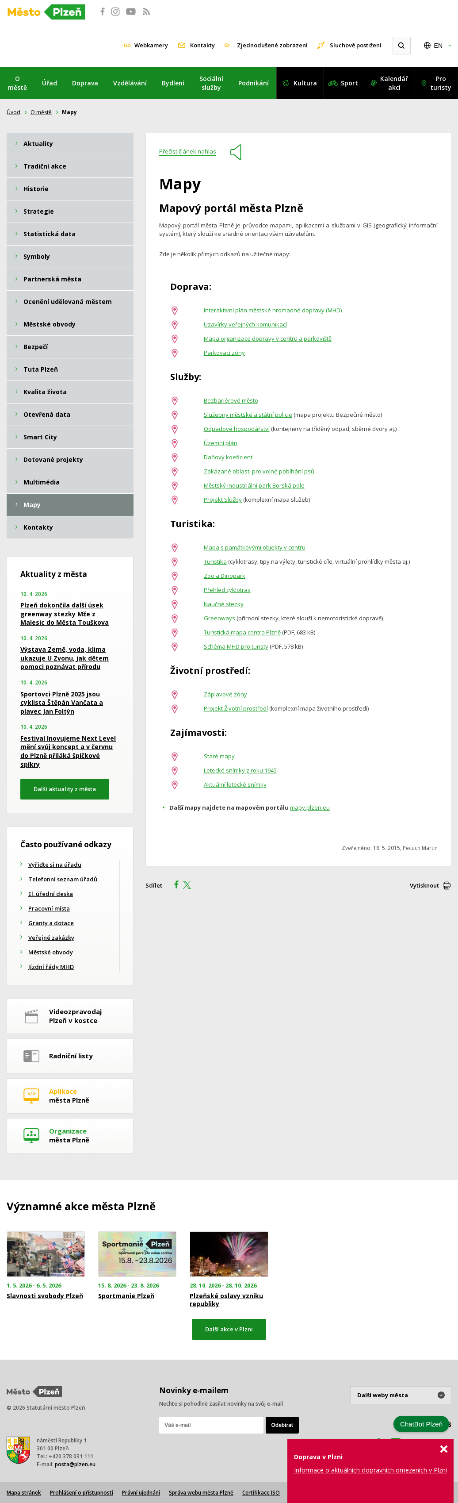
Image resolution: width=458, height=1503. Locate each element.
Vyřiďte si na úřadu (54, 865)
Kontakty (202, 45)
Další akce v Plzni (229, 1329)
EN (438, 45)
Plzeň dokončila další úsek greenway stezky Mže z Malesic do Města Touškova (64, 614)
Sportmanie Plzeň (126, 1296)
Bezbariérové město (231, 400)
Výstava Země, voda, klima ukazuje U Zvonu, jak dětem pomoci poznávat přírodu (64, 658)
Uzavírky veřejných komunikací (245, 324)
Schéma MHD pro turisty (236, 646)
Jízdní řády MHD (51, 967)
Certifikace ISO (261, 1492)
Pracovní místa (49, 908)
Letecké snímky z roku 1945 (240, 770)
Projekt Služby (223, 500)
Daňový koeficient (228, 457)
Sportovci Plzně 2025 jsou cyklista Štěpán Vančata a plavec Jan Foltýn (61, 702)
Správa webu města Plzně (201, 1492)
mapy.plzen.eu (310, 807)
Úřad (49, 83)
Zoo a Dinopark (224, 576)
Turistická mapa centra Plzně (242, 632)
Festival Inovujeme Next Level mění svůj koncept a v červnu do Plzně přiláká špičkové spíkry (68, 751)
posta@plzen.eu (75, 1464)
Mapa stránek (24, 1492)
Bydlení (173, 83)
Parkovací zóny (224, 353)
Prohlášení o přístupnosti (81, 1492)
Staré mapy (219, 756)
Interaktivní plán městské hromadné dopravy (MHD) (273, 310)
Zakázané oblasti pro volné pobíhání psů (259, 471)
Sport (349, 83)
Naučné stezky (224, 604)
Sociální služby (211, 83)
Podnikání (253, 83)
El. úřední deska (50, 894)
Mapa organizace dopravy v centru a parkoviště (268, 338)
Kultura (305, 83)
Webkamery (151, 45)
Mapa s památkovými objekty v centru (254, 547)
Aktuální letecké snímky (235, 784)
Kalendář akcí (394, 83)
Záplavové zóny (225, 694)
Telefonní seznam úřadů (62, 879)
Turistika (215, 561)
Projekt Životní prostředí (236, 708)
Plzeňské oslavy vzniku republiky (226, 1300)
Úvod (13, 112)
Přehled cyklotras (227, 590)
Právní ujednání (141, 1492)
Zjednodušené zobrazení (272, 45)
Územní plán (220, 443)
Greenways (219, 618)
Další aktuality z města (65, 789)
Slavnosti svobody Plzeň (45, 1296)
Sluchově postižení (356, 45)
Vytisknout (424, 885)
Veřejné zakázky (51, 938)
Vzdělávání (130, 83)
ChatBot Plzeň (421, 1424)
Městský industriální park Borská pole (254, 485)
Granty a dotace (51, 923)
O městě (17, 83)
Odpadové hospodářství (237, 429)
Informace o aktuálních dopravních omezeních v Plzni (370, 1470)
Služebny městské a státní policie (248, 415)
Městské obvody (50, 952)
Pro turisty (440, 83)
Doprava (85, 83)
